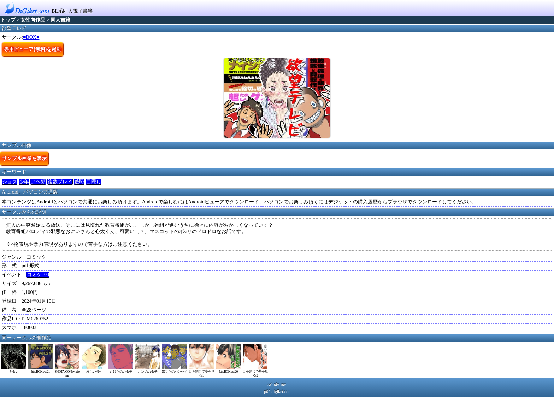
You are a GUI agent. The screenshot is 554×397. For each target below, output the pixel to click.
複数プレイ (60, 181)
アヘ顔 (38, 181)
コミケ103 (38, 274)
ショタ (9, 181)
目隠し (93, 181)
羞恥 (79, 181)
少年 (24, 181)
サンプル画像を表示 (24, 158)
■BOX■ (31, 37)
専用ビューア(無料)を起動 (32, 49)
